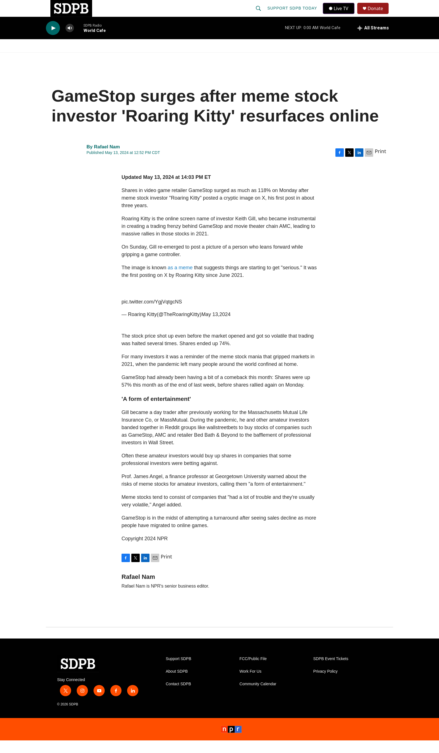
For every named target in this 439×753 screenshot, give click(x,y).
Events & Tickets (318, 58)
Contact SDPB (178, 696)
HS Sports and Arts (139, 58)
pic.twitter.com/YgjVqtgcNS (152, 314)
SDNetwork (365, 58)
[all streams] (373, 40)
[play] (52, 41)
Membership (270, 58)
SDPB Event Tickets (330, 671)
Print (380, 163)
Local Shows (228, 58)
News (96, 58)
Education (187, 58)
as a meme (180, 280)
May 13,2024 (215, 327)
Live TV (340, 14)
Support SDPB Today (293, 14)
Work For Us (250, 684)
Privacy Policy (325, 684)
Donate (378, 15)
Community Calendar (257, 696)
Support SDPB (178, 671)
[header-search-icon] (259, 14)
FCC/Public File (253, 671)
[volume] (69, 40)
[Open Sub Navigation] (82, 58)
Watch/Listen (62, 58)
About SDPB (177, 684)
